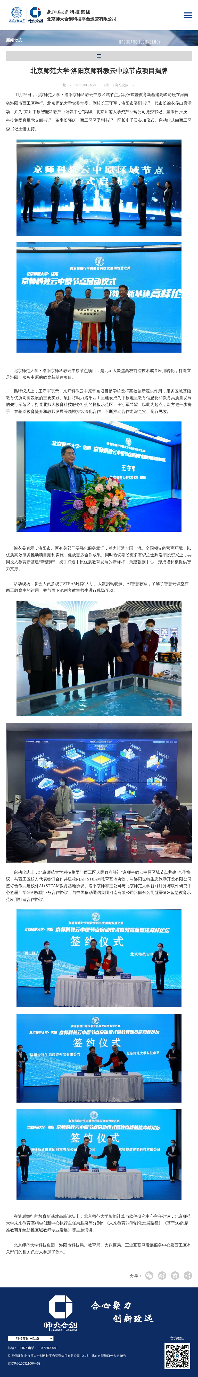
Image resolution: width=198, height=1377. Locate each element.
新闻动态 (14, 40)
